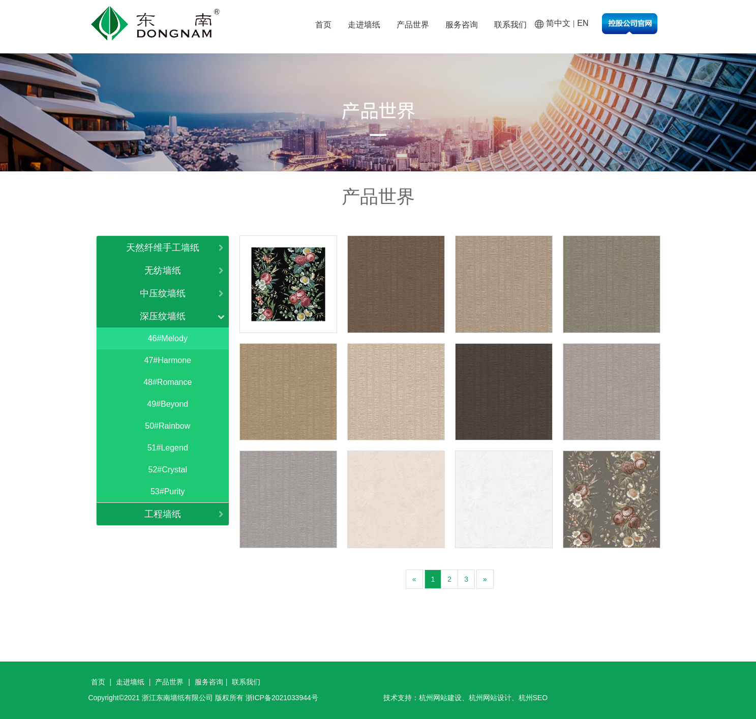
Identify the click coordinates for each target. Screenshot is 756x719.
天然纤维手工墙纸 (162, 248)
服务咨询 (461, 24)
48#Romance (167, 382)
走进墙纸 (364, 24)
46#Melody (168, 338)
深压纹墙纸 (163, 316)
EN (582, 23)
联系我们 (510, 24)
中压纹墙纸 (163, 293)
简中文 (558, 23)
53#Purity (167, 491)
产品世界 (413, 24)
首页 (323, 24)
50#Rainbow (167, 426)
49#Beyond (167, 404)
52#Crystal (167, 469)
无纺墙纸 (162, 270)
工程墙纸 (162, 514)
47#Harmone (168, 360)
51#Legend (167, 447)
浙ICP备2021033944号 (282, 698)
